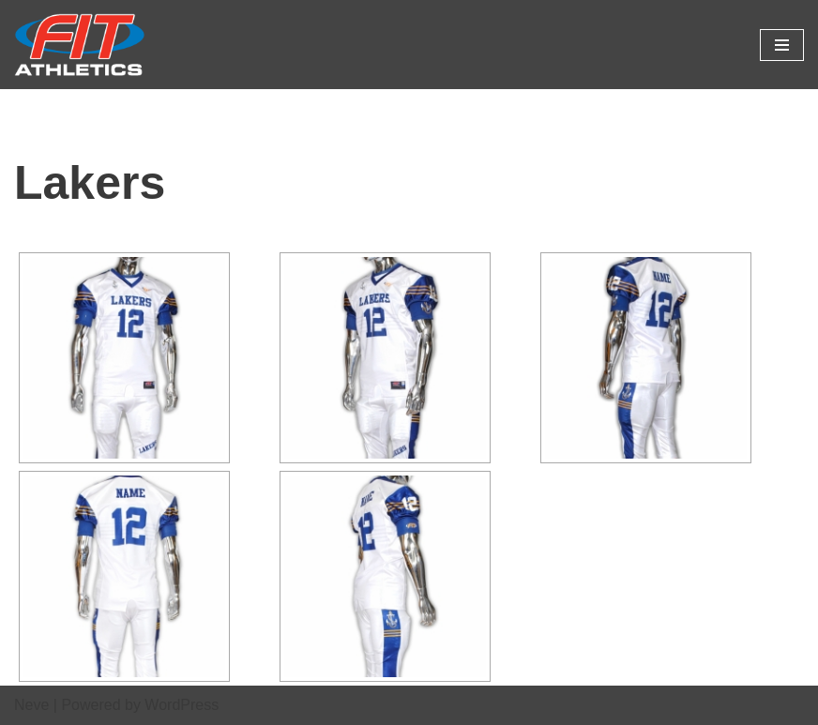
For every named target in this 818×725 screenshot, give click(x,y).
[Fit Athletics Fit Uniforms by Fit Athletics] (79, 44)
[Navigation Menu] (782, 45)
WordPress (181, 705)
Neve (31, 705)
